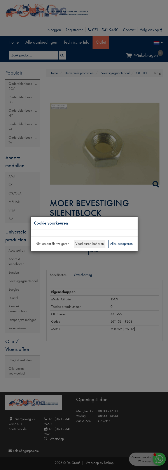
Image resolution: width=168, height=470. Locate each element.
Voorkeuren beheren (89, 243)
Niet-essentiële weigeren (52, 243)
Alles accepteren (121, 243)
